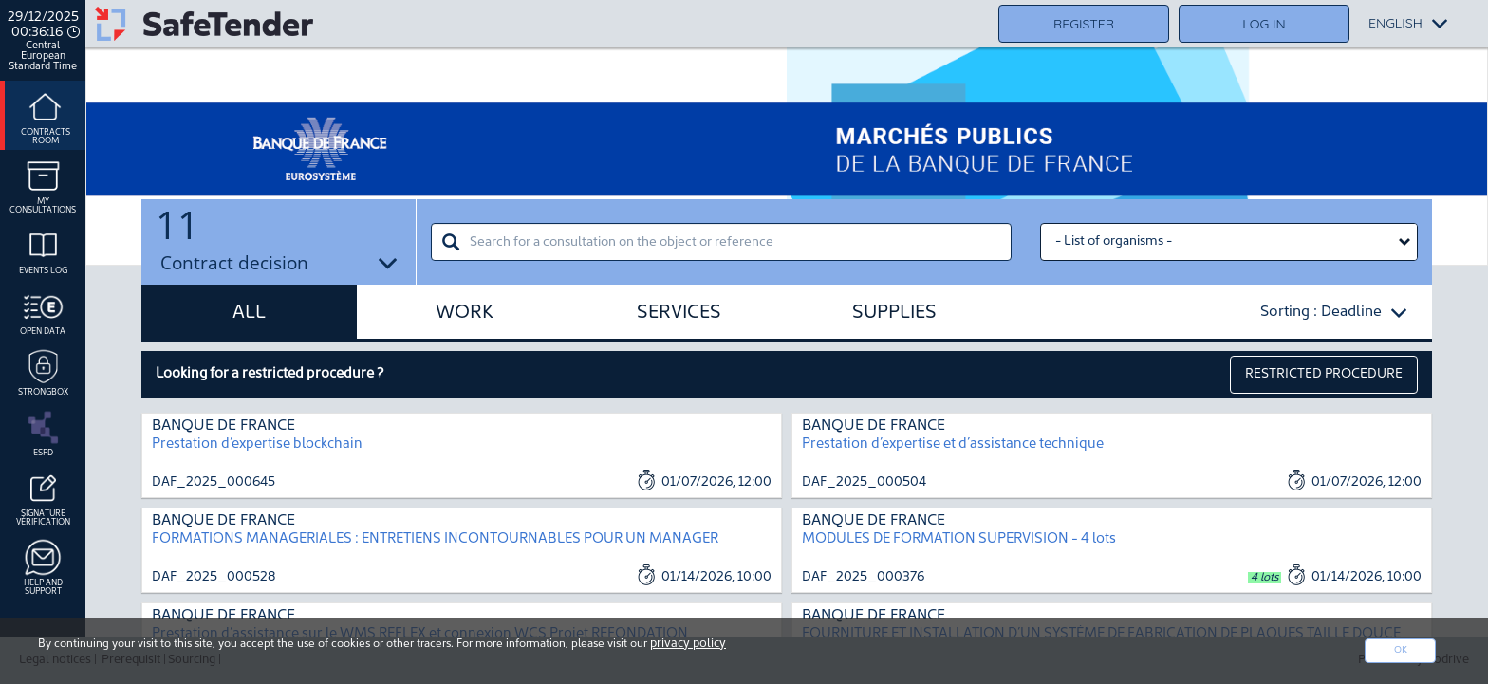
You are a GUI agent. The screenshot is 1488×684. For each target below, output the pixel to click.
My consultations (42, 184)
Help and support (43, 566)
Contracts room (45, 115)
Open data (42, 310)
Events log (43, 249)
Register (1083, 23)
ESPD (43, 431)
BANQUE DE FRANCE (223, 426)
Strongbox (43, 371)
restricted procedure (1324, 374)
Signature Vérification (43, 497)
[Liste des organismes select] (1229, 242)
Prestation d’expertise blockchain (257, 444)
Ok (1400, 650)
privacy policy (688, 644)
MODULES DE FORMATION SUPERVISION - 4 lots (959, 539)
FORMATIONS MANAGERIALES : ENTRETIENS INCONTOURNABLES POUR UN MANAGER (435, 539)
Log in (1263, 23)
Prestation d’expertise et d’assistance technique (953, 444)
